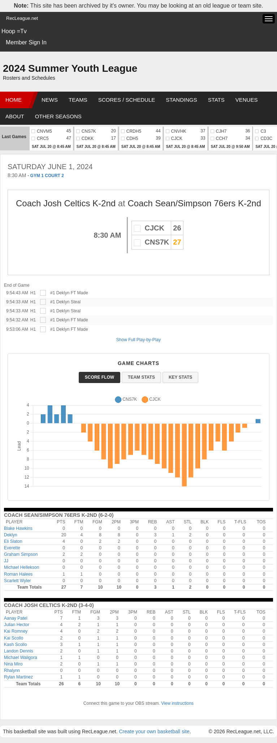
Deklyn (10, 534)
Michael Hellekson (21, 567)
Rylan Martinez (18, 677)
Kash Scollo (15, 644)
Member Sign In (26, 42)
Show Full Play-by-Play (138, 339)
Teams (78, 100)
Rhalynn (12, 670)
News (50, 100)
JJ (6, 560)
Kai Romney (15, 631)
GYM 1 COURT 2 (47, 175)
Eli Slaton (13, 541)
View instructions (177, 703)
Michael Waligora (20, 657)
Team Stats (141, 377)
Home (13, 100)
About (14, 116)
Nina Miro (13, 664)
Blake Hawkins (18, 528)
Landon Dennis (18, 651)
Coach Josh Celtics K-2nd (67, 203)
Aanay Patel (15, 618)
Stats (216, 100)
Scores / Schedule (126, 100)
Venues (246, 100)
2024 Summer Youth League (70, 68)
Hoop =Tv (14, 31)
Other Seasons (58, 116)
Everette (12, 547)
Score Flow (99, 377)
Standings (181, 100)
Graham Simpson (21, 554)
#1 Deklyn (59, 292)
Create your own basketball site (154, 731)
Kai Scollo (13, 638)
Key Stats (180, 377)
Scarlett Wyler (17, 580)
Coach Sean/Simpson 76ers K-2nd (194, 203)
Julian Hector (16, 624)
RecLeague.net (22, 18)
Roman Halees (18, 574)
